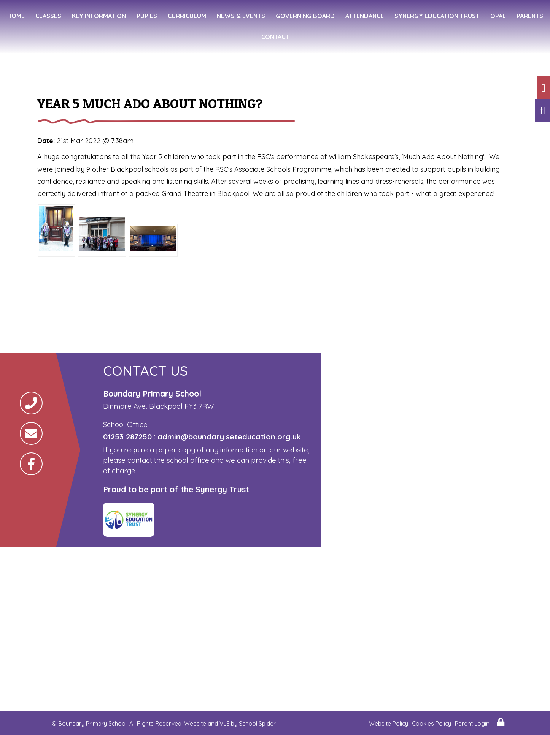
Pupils (147, 16)
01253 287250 (127, 436)
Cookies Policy (431, 723)
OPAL (498, 16)
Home (16, 16)
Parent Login (472, 723)
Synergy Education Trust (437, 16)
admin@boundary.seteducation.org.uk (229, 436)
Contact (275, 37)
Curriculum (187, 16)
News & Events (241, 16)
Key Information (99, 16)
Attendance (364, 16)
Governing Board (305, 16)
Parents (530, 16)
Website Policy (388, 723)
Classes (48, 16)
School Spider (257, 723)
